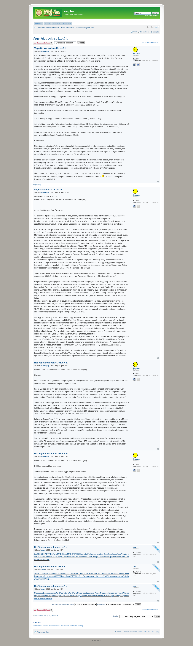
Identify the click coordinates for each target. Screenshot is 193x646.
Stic (108, 576)
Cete (49, 596)
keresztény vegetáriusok (85, 28)
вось (106, 593)
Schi (121, 573)
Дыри (88, 593)
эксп (50, 593)
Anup (45, 557)
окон (93, 593)
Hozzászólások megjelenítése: (74, 604)
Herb (80, 557)
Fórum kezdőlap (43, 28)
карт (102, 596)
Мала (97, 596)
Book (36, 576)
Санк (111, 573)
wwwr (41, 579)
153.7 (39, 554)
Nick (36, 559)
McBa (89, 554)
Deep (54, 557)
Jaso (65, 554)
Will (123, 593)
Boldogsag (45, 51)
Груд (79, 596)
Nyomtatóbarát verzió (152, 27)
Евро (45, 593)
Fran (41, 557)
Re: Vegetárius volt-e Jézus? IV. (51, 453)
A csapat (118, 632)
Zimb (67, 593)
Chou (36, 593)
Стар (62, 596)
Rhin (114, 557)
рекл (125, 596)
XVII (76, 557)
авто (63, 593)
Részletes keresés (152, 15)
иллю (63, 557)
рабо (53, 596)
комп (36, 557)
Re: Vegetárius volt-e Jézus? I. (50, 547)
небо (85, 554)
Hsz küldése (43, 43)
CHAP (45, 554)
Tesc (106, 554)
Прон (49, 598)
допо (121, 596)
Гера (45, 596)
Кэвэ (40, 559)
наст (94, 554)
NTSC (116, 573)
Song (59, 557)
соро (58, 596)
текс (98, 554)
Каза (45, 598)
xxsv (43, 550)
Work (126, 554)
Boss (41, 593)
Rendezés (109, 604)
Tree (125, 573)
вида (54, 593)
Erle (75, 593)
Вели (123, 557)
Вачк (102, 557)
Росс (63, 576)
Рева (106, 557)
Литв (41, 598)
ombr (84, 557)
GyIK (135, 32)
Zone (36, 573)
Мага (36, 598)
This (44, 559)
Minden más (54, 28)
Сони (106, 596)
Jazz (98, 576)
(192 (98, 557)
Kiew (67, 576)
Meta (118, 557)
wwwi (36, 579)
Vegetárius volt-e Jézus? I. (50, 38)
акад (116, 576)
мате (93, 576)
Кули (110, 593)
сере (85, 573)
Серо (79, 593)
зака (67, 573)
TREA (50, 554)
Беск (67, 596)
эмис (50, 576)
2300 (59, 576)
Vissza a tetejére (158, 181)
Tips (110, 557)
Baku (125, 576)
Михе (49, 557)
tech (102, 554)
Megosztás (36, 184)
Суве (85, 576)
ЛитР (58, 593)
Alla (122, 554)
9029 (76, 576)
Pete (71, 596)
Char (81, 554)
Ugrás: (115, 616)
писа (115, 593)
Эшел (89, 557)
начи (107, 573)
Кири (36, 596)
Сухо (88, 596)
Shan (93, 596)
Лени (97, 593)
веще (83, 596)
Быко (114, 554)
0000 (55, 576)
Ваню (116, 596)
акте (127, 593)
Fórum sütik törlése (130, 632)
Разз (84, 593)
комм (89, 573)
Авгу (48, 559)
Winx (46, 579)
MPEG (60, 554)
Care (80, 576)
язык (121, 576)
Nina (72, 557)
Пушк (119, 593)
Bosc (50, 579)
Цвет (94, 557)
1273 (72, 576)
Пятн (55, 554)
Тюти (75, 596)
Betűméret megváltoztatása (157, 27)
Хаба (41, 596)
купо (89, 576)
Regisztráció (145, 32)
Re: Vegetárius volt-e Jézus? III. (51, 362)
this (35, 554)
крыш (41, 576)
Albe (127, 557)
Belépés (156, 32)
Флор (102, 593)
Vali (105, 576)
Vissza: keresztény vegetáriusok (46, 616)
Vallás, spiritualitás (67, 28)
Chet (98, 573)
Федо (111, 596)
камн (112, 576)
